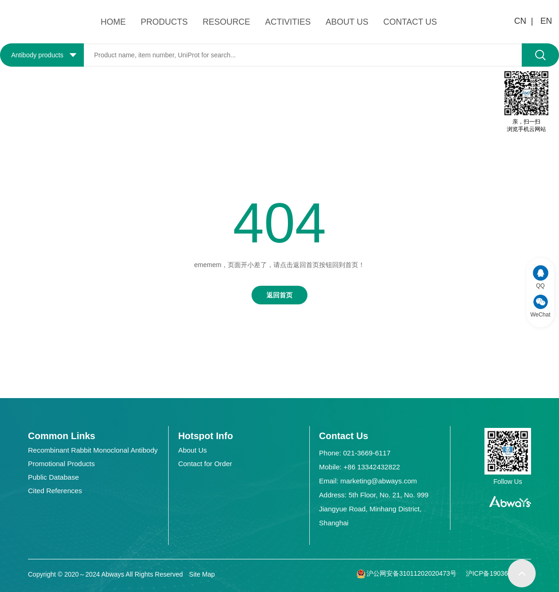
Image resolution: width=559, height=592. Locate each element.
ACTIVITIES (288, 22)
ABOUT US (347, 22)
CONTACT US (410, 22)
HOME (113, 22)
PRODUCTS (164, 22)
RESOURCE (226, 22)
